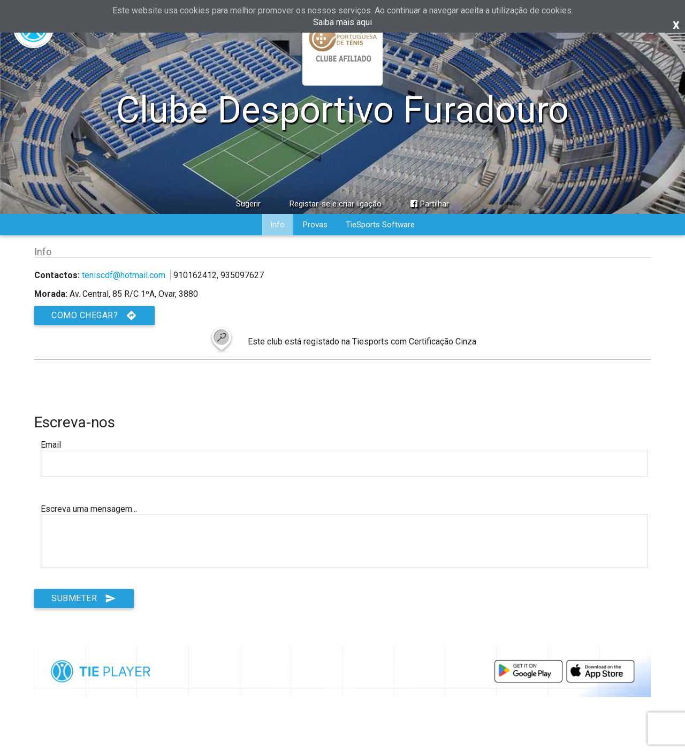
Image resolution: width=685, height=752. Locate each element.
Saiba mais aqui (342, 22)
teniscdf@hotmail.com (123, 275)
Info (277, 224)
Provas (315, 224)
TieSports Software (380, 224)
